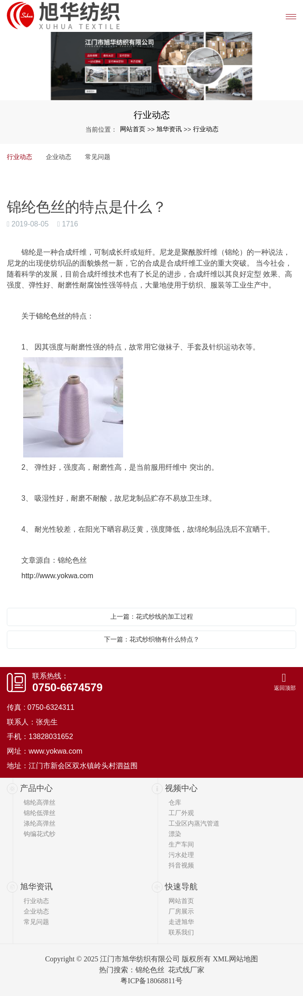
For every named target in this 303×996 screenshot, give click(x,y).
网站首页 (132, 129)
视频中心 (181, 788)
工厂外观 (181, 812)
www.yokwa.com (55, 751)
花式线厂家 (186, 970)
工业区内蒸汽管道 (194, 823)
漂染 (175, 833)
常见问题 (97, 156)
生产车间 (181, 844)
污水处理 (181, 854)
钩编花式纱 (39, 833)
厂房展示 (181, 911)
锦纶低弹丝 (39, 812)
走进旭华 (181, 921)
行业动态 (206, 129)
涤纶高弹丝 (39, 823)
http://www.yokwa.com (57, 576)
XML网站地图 (235, 959)
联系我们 (181, 932)
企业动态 (58, 156)
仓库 (175, 802)
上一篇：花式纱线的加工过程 (151, 616)
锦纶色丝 (50, 316)
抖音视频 (181, 865)
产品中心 (36, 788)
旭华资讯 (169, 129)
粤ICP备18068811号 (151, 981)
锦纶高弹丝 (39, 802)
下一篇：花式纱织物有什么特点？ (151, 639)
